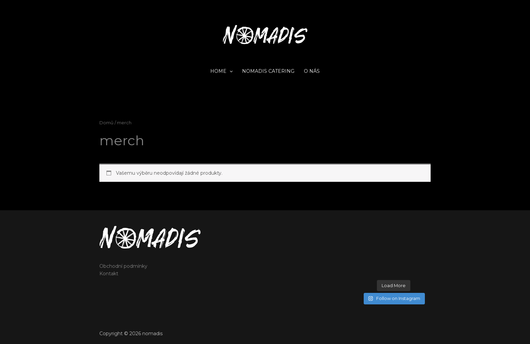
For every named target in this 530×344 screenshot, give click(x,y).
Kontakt (108, 274)
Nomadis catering (268, 71)
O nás (312, 71)
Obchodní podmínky (123, 266)
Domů (106, 122)
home (221, 71)
